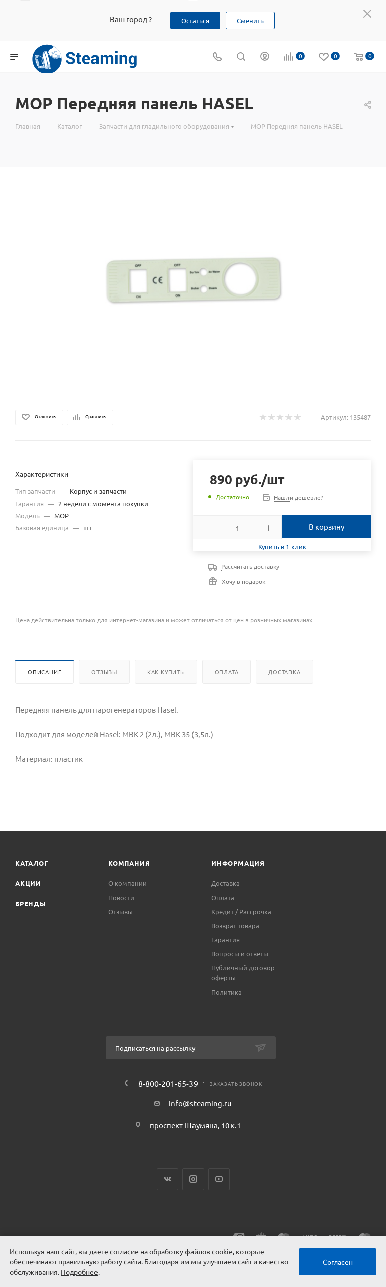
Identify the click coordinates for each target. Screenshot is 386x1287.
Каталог (32, 863)
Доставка (284, 672)
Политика (226, 991)
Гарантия (225, 939)
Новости (121, 897)
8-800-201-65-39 (168, 1083)
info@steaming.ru (200, 1103)
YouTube (219, 1179)
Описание (44, 672)
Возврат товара (235, 925)
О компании (127, 883)
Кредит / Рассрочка (241, 911)
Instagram (193, 1179)
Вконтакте (167, 1179)
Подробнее (79, 1271)
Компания (129, 863)
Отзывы (104, 672)
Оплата (227, 672)
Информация (238, 863)
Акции (28, 883)
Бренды (30, 903)
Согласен (338, 1261)
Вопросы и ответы (239, 953)
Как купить (165, 672)
